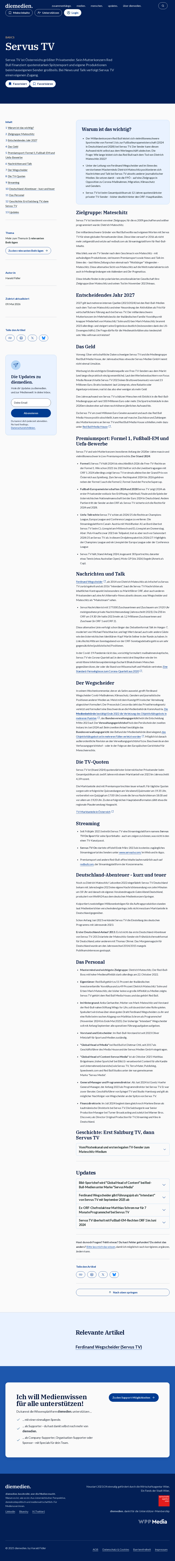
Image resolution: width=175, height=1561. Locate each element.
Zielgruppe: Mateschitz (21, 133)
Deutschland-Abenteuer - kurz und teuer (32, 188)
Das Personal (16, 195)
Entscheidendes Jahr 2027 (22, 140)
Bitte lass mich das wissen (100, 1246)
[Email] (31, 402)
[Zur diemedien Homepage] (19, 6)
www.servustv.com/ (130, 852)
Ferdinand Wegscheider (89, 581)
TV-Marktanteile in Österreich (93, 811)
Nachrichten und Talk (20, 163)
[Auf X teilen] (32, 338)
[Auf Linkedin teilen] (21, 338)
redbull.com (87, 864)
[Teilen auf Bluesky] (43, 338)
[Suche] (163, 5)
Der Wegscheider (18, 169)
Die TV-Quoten (16, 176)
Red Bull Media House (95, 426)
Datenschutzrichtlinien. (23, 427)
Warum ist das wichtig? (21, 127)
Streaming (13, 182)
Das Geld (13, 146)
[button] (10, 338)
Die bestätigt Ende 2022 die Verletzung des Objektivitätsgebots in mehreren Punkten (122, 713)
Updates (14, 212)
